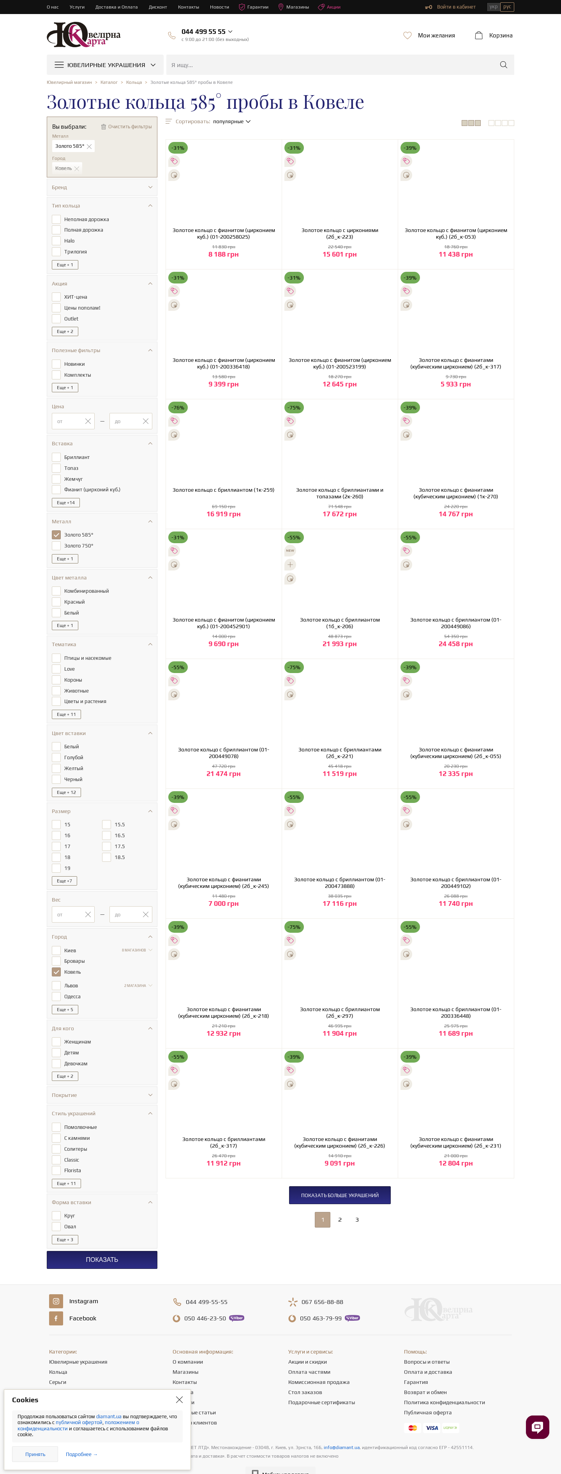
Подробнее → (82, 1454)
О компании (188, 1345)
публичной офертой (79, 1422)
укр (494, 6)
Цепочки (60, 1375)
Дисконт (160, 7)
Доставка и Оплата (118, 7)
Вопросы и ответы (427, 1345)
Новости (224, 7)
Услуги (77, 7)
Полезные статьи (194, 1395)
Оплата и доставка (428, 1355)
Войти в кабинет (450, 7)
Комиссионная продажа (319, 1365)
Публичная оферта (428, 1395)
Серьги (57, 1365)
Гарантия (416, 1365)
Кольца (58, 1355)
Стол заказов (305, 1375)
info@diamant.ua (342, 1430)
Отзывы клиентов (195, 1405)
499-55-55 (207, 1285)
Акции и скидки (307, 1345)
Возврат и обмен (425, 1375)
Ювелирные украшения (78, 1345)
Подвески (61, 1385)
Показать (102, 1243)
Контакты (192, 7)
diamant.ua (109, 1416)
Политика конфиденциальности (444, 1385)
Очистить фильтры (130, 126)
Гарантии (259, 7)
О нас (53, 7)
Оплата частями (309, 1355)
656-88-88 (322, 1285)
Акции (337, 7)
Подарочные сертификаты (321, 1385)
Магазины (300, 7)
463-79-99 (321, 1302)
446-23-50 (205, 1302)
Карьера (183, 1375)
